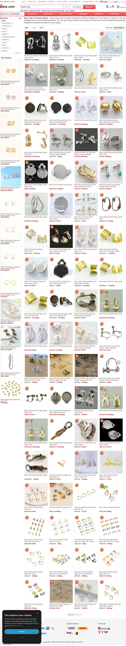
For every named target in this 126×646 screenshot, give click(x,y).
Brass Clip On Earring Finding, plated (85, 88)
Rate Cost (52, 1)
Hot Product (6, 58)
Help (96, 1)
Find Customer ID (75, 1)
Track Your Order (62, 1)
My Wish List (31, 1)
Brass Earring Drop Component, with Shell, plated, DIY (10, 320)
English (105, 2)
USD (115, 2)
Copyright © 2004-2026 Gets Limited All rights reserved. (63, 642)
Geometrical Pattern (9, 37)
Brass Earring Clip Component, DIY (60, 507)
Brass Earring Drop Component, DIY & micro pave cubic (10, 135)
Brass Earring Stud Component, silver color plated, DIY (10, 188)
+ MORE (17, 53)
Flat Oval (6, 48)
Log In (23, 1)
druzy (67, 10)
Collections (98, 14)
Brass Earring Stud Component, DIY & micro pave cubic (10, 82)
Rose (5, 42)
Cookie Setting (6, 644)
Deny (21, 637)
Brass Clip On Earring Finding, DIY (110, 507)
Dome (5, 51)
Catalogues (83, 14)
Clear (20, 18)
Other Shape (8, 23)
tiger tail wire (24, 10)
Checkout (122, 7)
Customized (114, 14)
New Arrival (32, 14)
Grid (41, 28)
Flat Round (7, 26)
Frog (4, 31)
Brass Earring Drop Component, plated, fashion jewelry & (10, 347)
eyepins (72, 10)
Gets (7, 6)
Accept (22, 631)
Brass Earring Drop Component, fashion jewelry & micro (10, 214)
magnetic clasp (46, 10)
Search (89, 7)
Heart (5, 29)
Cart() (112, 7)
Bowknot (6, 40)
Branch (5, 34)
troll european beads (58, 10)
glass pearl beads (34, 10)
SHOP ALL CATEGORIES (10, 14)
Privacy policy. (17, 626)
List (34, 28)
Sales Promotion (66, 14)
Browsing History (88, 1)
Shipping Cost (42, 1)
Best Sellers (48, 14)
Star (4, 45)
